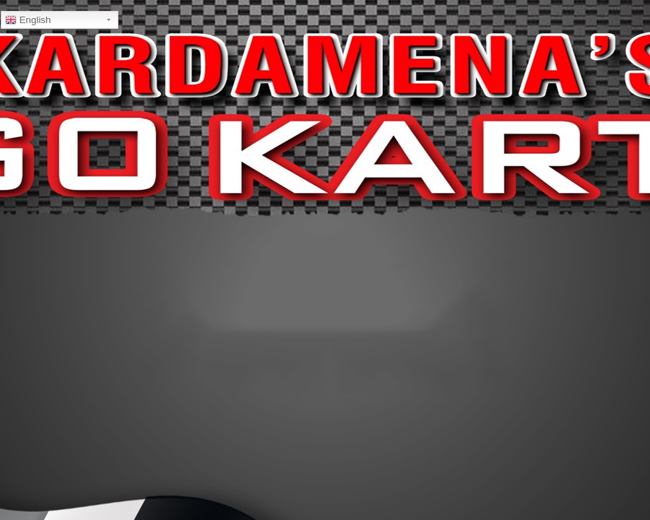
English (28, 20)
